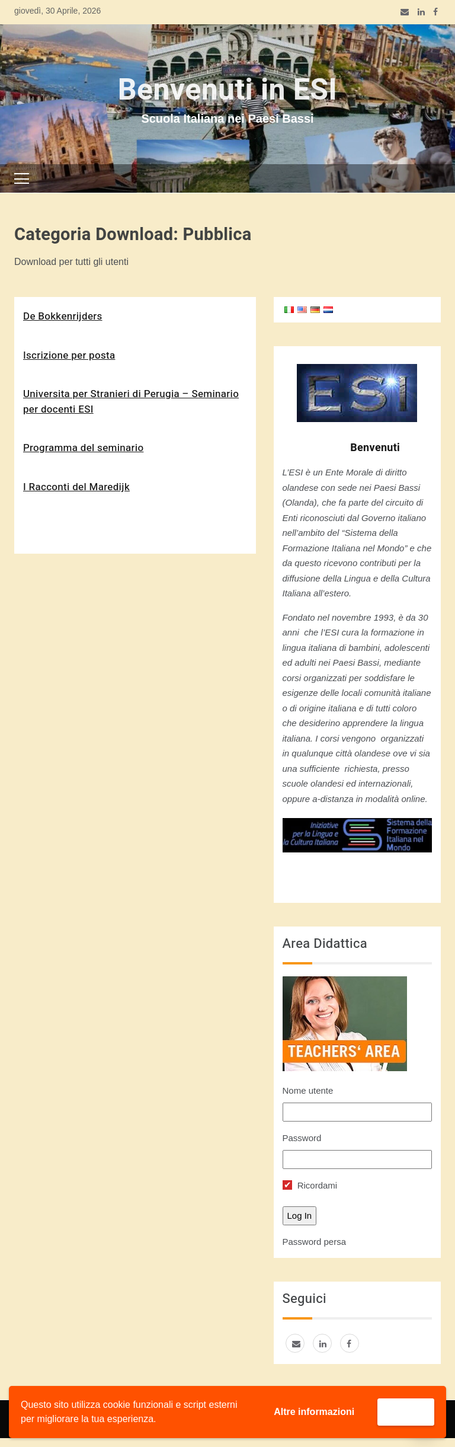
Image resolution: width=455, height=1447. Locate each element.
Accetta (406, 1412)
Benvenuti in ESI (227, 90)
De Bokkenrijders (62, 316)
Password (302, 1138)
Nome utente (308, 1090)
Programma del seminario (83, 447)
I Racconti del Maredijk (76, 487)
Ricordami (310, 1185)
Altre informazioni (314, 1412)
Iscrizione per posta (69, 355)
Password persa (315, 1242)
